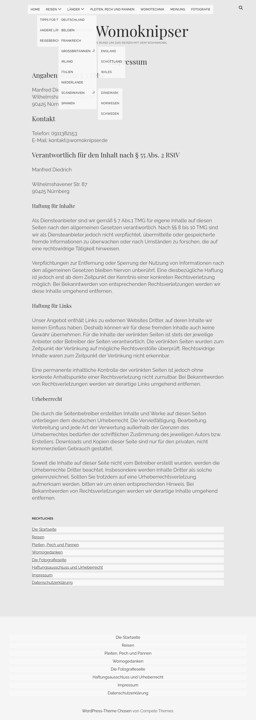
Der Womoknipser (128, 30)
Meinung (177, 9)
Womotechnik (152, 9)
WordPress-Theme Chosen (106, 711)
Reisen (51, 9)
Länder (73, 9)
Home (35, 9)
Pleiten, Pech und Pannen (112, 9)
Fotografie (200, 9)
